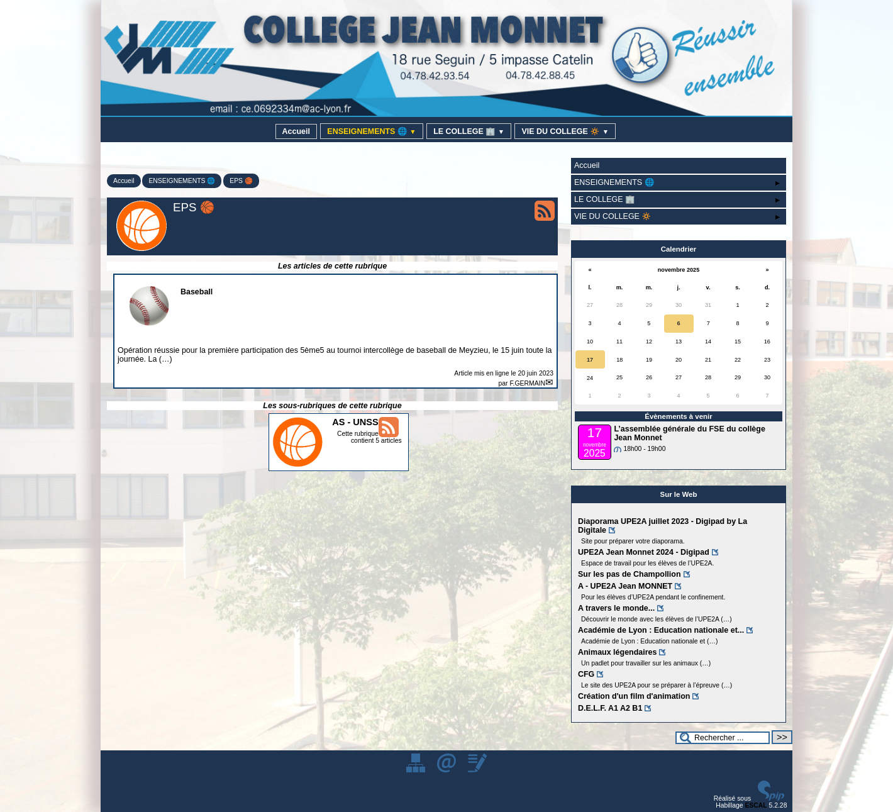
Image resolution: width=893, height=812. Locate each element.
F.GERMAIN (527, 383)
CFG (586, 674)
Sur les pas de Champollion (629, 574)
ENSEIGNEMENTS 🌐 (371, 131)
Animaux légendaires (617, 652)
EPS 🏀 (241, 180)
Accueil (296, 131)
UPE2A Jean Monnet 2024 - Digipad (643, 552)
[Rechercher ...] (722, 737)
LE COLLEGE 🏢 (468, 131)
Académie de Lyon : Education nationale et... (661, 630)
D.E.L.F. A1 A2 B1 (610, 708)
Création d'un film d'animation (634, 696)
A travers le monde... (616, 608)
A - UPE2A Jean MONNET (625, 586)
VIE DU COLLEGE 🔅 (565, 131)
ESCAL (756, 805)
